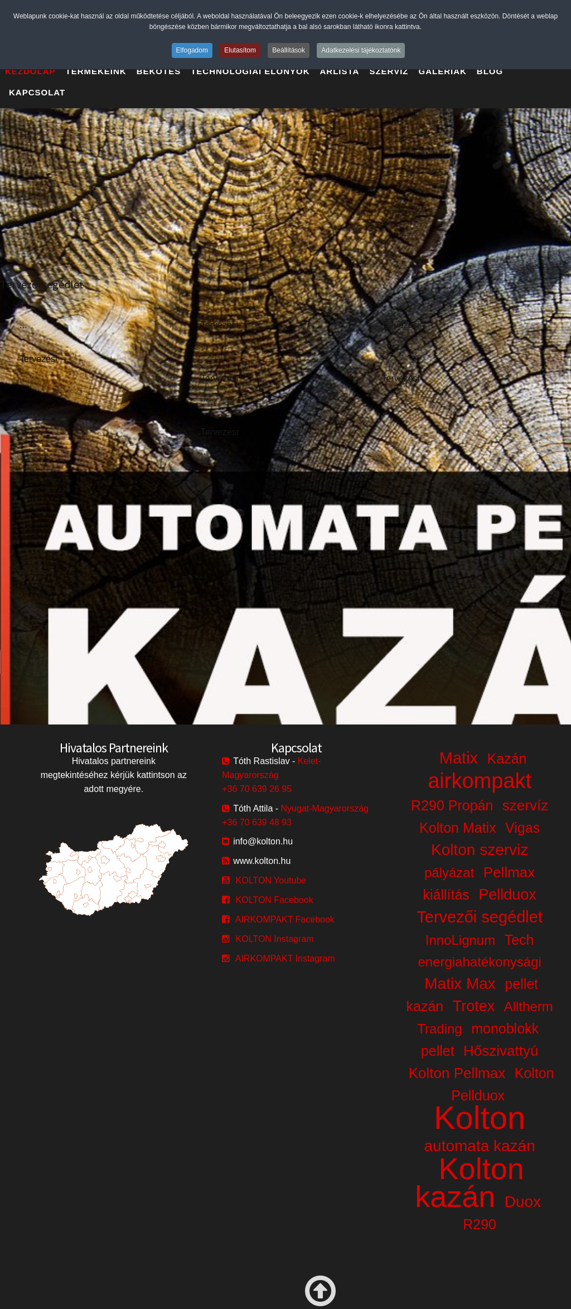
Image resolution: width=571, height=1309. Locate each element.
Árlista (340, 71)
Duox (523, 1201)
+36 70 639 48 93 (257, 822)
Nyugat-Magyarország (325, 808)
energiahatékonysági (479, 961)
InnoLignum (460, 940)
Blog (490, 71)
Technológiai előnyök (250, 71)
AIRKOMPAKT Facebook (285, 919)
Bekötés (159, 71)
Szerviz (388, 71)
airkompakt (479, 781)
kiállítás (446, 894)
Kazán (507, 758)
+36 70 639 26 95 (257, 789)
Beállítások (288, 50)
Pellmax (509, 872)
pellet (437, 1051)
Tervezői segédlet (480, 917)
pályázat (449, 872)
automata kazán (479, 1146)
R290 (479, 1224)
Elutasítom (240, 50)
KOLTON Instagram (275, 939)
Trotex (474, 1006)
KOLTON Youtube (271, 880)
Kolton (479, 1117)
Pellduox (507, 894)
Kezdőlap (30, 71)
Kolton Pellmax (457, 1073)
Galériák (443, 71)
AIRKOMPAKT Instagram (285, 958)
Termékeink (96, 71)
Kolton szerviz (479, 849)
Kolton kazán (469, 1182)
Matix (458, 758)
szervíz (525, 805)
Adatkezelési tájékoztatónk (360, 50)
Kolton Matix (457, 827)
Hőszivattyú (500, 1050)
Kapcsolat (37, 92)
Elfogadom (192, 50)
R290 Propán (452, 805)
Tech (519, 940)
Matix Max (460, 983)
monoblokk (505, 1028)
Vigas (522, 827)
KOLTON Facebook (274, 900)
